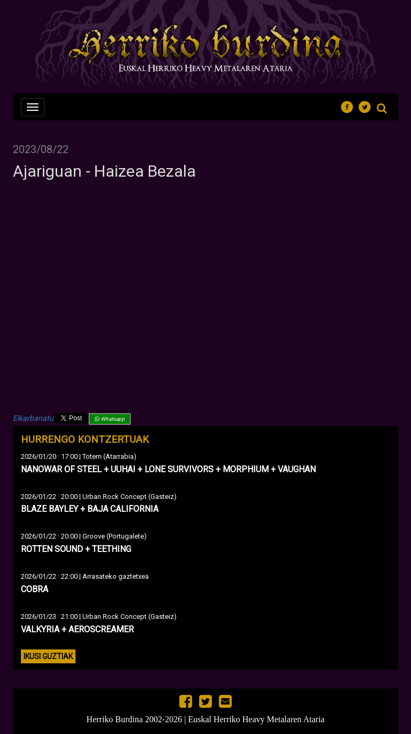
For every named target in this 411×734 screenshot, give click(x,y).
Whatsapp (110, 419)
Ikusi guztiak (48, 656)
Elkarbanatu (33, 418)
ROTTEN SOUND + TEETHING (76, 549)
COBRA (34, 589)
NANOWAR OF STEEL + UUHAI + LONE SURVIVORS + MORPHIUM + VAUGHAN (168, 469)
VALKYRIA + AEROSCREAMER (77, 629)
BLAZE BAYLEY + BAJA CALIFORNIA (89, 509)
